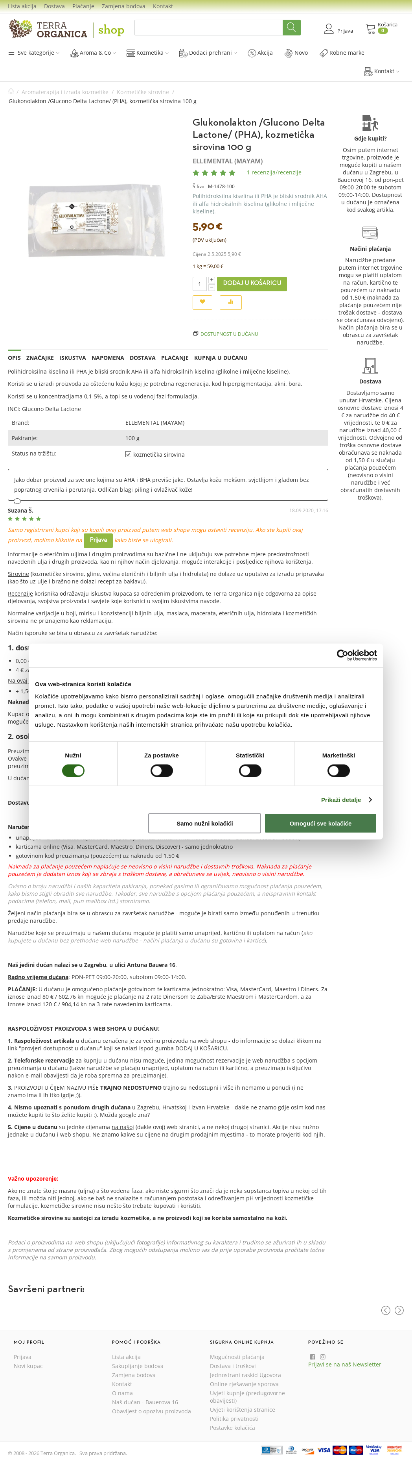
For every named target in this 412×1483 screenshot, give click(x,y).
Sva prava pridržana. (103, 1453)
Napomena (108, 357)
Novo (296, 52)
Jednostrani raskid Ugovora (245, 1375)
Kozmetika (148, 52)
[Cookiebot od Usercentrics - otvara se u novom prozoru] (342, 655)
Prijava (98, 540)
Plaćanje (83, 6)
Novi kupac (28, 1366)
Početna (11, 91)
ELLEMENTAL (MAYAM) (228, 161)
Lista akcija (22, 6)
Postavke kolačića (232, 1427)
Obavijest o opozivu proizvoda (151, 1411)
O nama (122, 1393)
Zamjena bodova (123, 6)
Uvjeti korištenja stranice (242, 1409)
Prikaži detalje (341, 799)
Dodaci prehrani (208, 52)
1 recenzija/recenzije (274, 172)
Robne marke (342, 52)
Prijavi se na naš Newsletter (344, 1364)
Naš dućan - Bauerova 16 (145, 1402)
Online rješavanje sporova (244, 1384)
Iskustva (72, 357)
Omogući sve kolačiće (321, 823)
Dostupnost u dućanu (229, 334)
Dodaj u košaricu (252, 283)
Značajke (40, 357)
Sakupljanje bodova (138, 1366)
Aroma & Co (93, 52)
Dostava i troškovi (233, 1366)
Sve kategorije (33, 52)
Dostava (54, 6)
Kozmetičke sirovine (143, 92)
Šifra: (198, 186)
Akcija (260, 52)
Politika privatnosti (234, 1418)
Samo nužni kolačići (205, 823)
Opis (14, 357)
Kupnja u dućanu (221, 357)
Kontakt (163, 6)
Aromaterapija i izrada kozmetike (65, 92)
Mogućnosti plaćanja (237, 1357)
